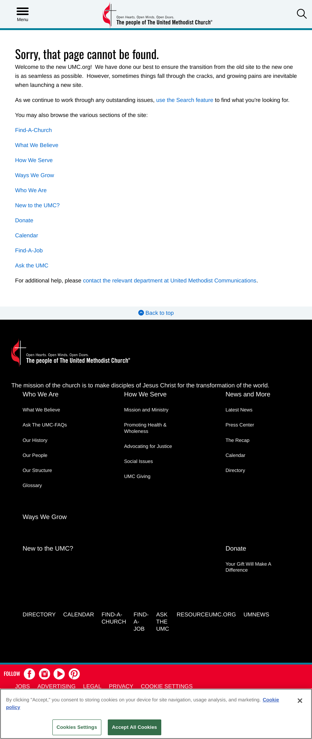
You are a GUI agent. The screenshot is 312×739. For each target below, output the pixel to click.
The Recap (237, 440)
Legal (92, 686)
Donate (24, 220)
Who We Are (31, 190)
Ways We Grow (34, 175)
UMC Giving (137, 476)
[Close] (300, 700)
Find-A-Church (33, 130)
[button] (302, 15)
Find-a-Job (140, 622)
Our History (35, 440)
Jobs (22, 686)
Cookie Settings (167, 686)
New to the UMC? (37, 205)
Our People (35, 455)
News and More (247, 394)
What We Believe (36, 145)
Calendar (26, 235)
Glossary (32, 485)
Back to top (156, 313)
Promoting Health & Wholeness (145, 428)
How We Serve (34, 160)
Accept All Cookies (134, 727)
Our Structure (37, 470)
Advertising (56, 686)
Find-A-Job (29, 250)
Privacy (121, 686)
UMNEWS (256, 615)
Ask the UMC (31, 266)
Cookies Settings (77, 727)
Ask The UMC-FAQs (45, 425)
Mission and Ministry (146, 410)
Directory (235, 470)
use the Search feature (184, 100)
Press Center (239, 425)
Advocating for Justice (148, 446)
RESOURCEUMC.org (206, 615)
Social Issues (138, 461)
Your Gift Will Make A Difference (248, 567)
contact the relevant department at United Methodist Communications (169, 281)
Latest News (238, 410)
